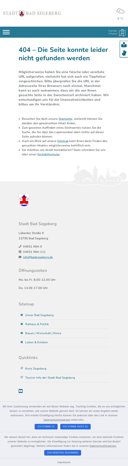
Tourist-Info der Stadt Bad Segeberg (50, 378)
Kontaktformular (49, 154)
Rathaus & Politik (37, 324)
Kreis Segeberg (35, 369)
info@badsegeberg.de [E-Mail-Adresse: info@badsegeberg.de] (38, 257)
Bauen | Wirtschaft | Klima (43, 333)
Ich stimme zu (46, 426)
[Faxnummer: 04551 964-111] (66, 252)
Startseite (65, 119)
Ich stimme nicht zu (75, 426)
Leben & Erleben (36, 342)
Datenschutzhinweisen (57, 419)
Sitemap (63, 141)
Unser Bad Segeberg (39, 315)
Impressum (64, 462)
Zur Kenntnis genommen (62, 452)
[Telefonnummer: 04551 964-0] (66, 246)
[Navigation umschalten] (6, 32)
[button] (124, 45)
